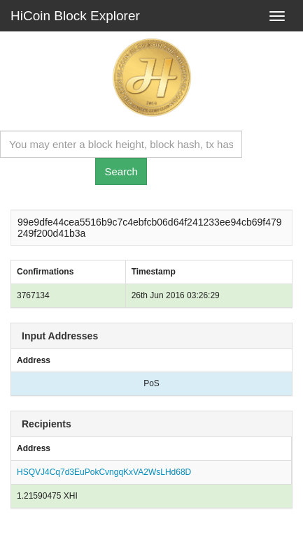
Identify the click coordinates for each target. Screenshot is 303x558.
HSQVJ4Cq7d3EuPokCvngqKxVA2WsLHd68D (104, 472)
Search (121, 171)
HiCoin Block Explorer (75, 15)
